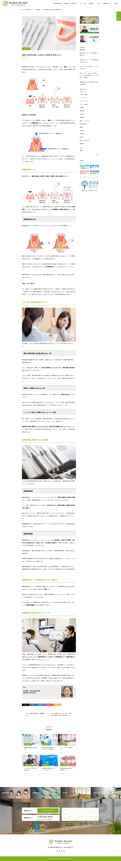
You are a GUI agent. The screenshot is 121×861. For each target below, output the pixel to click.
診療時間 (91, 3)
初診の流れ (74, 3)
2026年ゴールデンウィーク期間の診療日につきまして (89, 61)
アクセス (98, 3)
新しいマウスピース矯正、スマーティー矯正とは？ (89, 67)
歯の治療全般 (83, 124)
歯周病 (81, 127)
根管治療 (26, 48)
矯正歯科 (82, 130)
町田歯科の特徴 (57, 3)
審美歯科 (82, 110)
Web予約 (116, 3)
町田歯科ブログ (107, 3)
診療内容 (66, 3)
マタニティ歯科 (83, 104)
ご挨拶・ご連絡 (83, 94)
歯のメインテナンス (85, 120)
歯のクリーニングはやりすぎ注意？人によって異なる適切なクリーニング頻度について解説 (89, 75)
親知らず (82, 137)
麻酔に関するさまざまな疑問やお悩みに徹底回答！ (89, 83)
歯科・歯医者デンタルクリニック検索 (89, 177)
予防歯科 (82, 107)
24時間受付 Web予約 (48, 810)
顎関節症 (82, 143)
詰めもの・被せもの (85, 140)
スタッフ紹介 (83, 3)
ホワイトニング (83, 101)
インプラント (83, 97)
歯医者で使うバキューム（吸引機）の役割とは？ (89, 54)
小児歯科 (82, 114)
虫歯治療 (82, 133)
